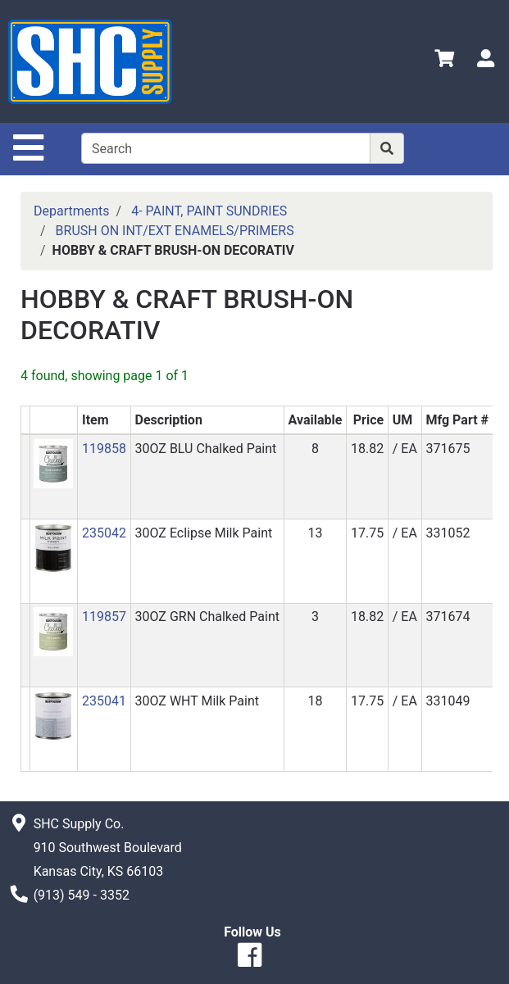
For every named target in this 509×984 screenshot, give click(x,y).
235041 (104, 701)
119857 (104, 616)
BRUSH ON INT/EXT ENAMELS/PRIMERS (175, 230)
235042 (104, 533)
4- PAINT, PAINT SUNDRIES (209, 211)
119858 (104, 448)
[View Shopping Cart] (444, 61)
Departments (72, 211)
